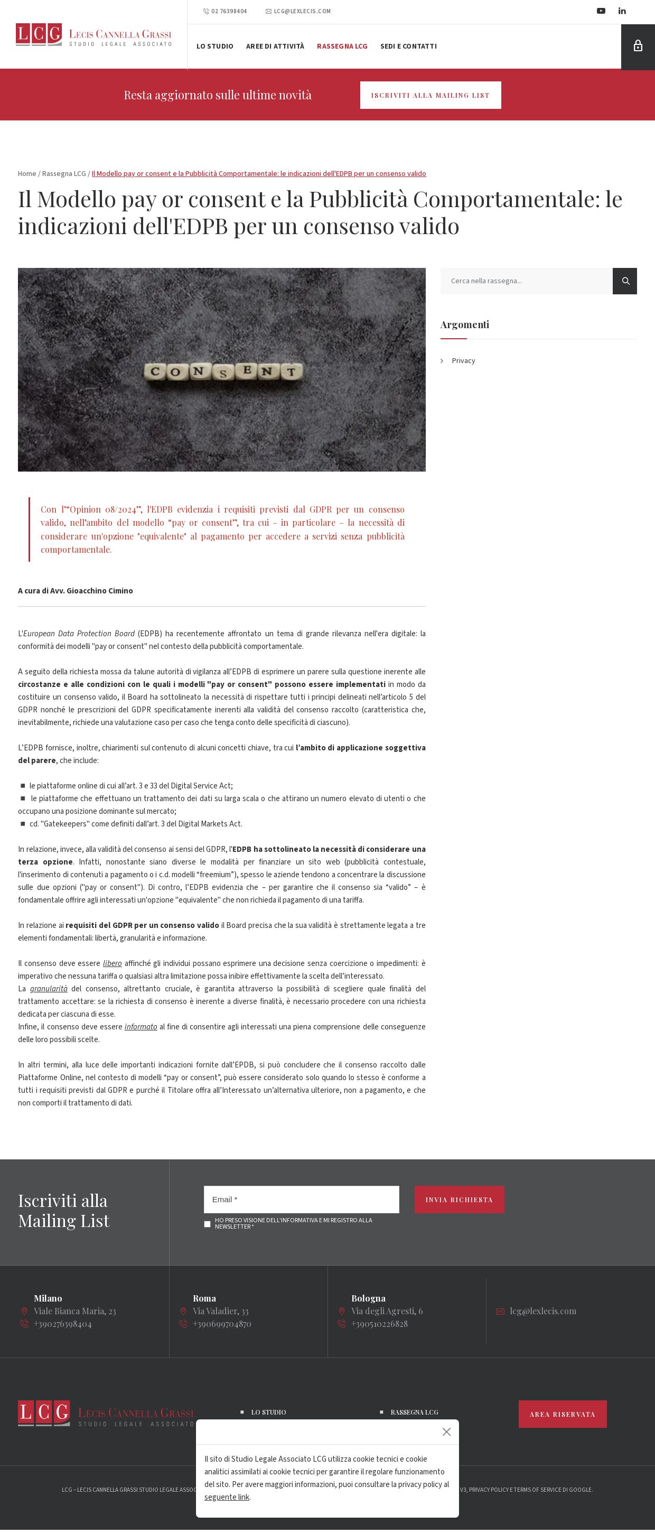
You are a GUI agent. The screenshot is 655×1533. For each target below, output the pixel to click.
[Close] (446, 1432)
